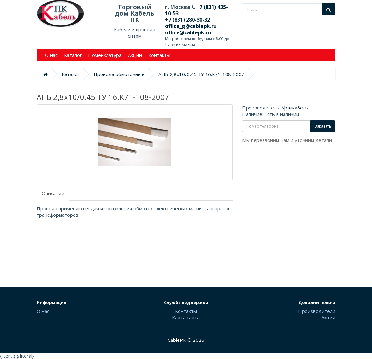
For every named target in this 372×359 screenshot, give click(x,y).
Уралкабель (295, 107)
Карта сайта (186, 317)
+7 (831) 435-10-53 (196, 10)
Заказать (322, 126)
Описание (53, 193)
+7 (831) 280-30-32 (187, 19)
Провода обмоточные (119, 74)
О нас (51, 55)
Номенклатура (105, 55)
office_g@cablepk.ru (191, 26)
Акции (135, 55)
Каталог (73, 55)
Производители (316, 311)
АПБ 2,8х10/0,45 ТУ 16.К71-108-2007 (201, 74)
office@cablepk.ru (188, 32)
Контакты (159, 55)
